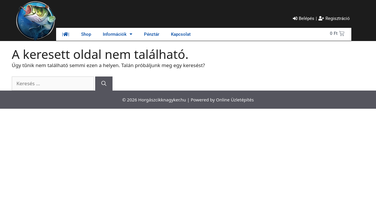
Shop (86, 34)
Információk (117, 34)
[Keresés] (104, 83)
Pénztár (151, 34)
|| (65, 34)
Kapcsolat (181, 34)
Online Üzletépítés (235, 100)
